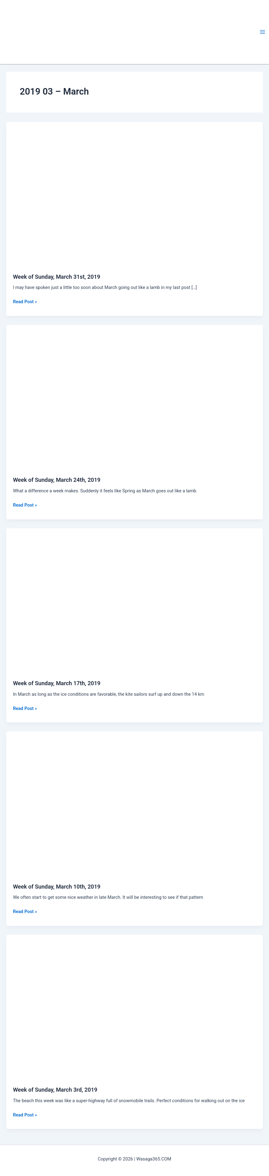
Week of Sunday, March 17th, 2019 (57, 683)
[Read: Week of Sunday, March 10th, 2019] (134, 803)
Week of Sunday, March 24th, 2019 (57, 480)
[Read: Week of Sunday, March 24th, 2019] (134, 397)
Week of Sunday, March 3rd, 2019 (55, 1089)
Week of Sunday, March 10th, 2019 (57, 886)
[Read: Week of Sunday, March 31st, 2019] (134, 194)
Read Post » (25, 301)
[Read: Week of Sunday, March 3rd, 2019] (134, 1007)
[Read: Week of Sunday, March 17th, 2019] (134, 600)
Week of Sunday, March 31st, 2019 (56, 276)
